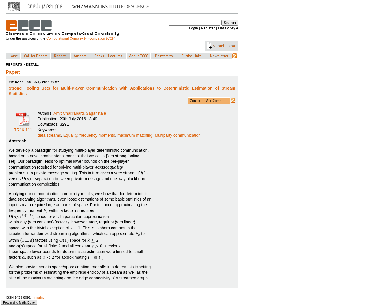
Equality (70, 135)
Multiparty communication (178, 135)
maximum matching (134, 135)
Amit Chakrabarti (68, 113)
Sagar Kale (96, 113)
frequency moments (97, 135)
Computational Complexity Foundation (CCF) (80, 38)
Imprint (39, 297)
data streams (49, 135)
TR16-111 (23, 127)
